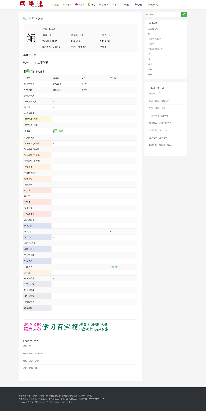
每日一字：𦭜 (155, 93)
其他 (141, 4)
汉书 (150, 34)
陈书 (150, 74)
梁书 (150, 69)
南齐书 (151, 64)
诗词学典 (163, 123)
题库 (169, 145)
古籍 (68, 4)
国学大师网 (24, 396)
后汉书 (151, 44)
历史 (128, 4)
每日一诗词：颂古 (31, 368)
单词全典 (153, 145)
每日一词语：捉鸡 (157, 108)
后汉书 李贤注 (154, 39)
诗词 (94, 4)
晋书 (150, 54)
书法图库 (153, 123)
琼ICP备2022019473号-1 (61, 402)
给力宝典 (153, 130)
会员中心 (156, 4)
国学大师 (153, 138)
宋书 (150, 59)
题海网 (162, 145)
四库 (81, 4)
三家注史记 (153, 29)
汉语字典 (28, 18)
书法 (117, 4)
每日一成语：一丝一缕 (33, 353)
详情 (61, 131)
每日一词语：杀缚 (31, 361)
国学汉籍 (163, 130)
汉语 (105, 4)
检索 (58, 4)
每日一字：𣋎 (28, 346)
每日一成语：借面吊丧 (159, 101)
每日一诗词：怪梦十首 (159, 116)
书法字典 (114, 267)
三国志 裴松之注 (155, 49)
